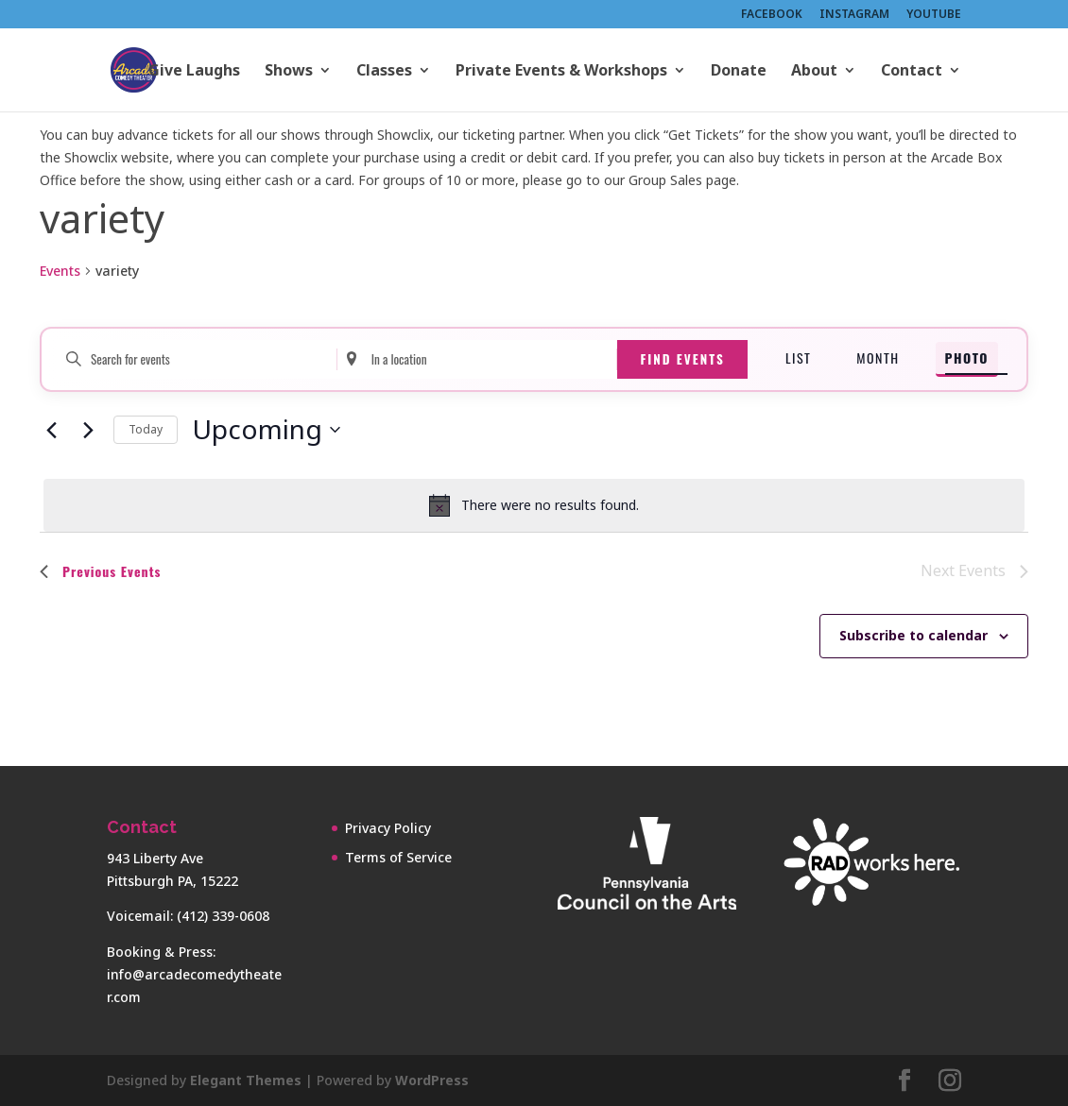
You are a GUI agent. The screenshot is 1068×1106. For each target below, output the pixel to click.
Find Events (682, 358)
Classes (384, 71)
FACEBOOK (771, 15)
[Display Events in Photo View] (967, 360)
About (814, 71)
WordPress (432, 1080)
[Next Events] (88, 429)
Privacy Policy (388, 828)
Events (60, 271)
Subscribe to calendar (913, 635)
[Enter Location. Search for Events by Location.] (477, 360)
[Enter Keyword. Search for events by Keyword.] (196, 360)
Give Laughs (194, 71)
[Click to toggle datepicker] (266, 430)
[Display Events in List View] (798, 360)
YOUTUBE (933, 15)
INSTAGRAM (854, 15)
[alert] (534, 505)
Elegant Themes (245, 1080)
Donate (739, 71)
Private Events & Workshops (561, 71)
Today (146, 429)
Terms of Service (398, 857)
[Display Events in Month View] (877, 360)
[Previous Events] (51, 429)
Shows (289, 71)
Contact (911, 71)
